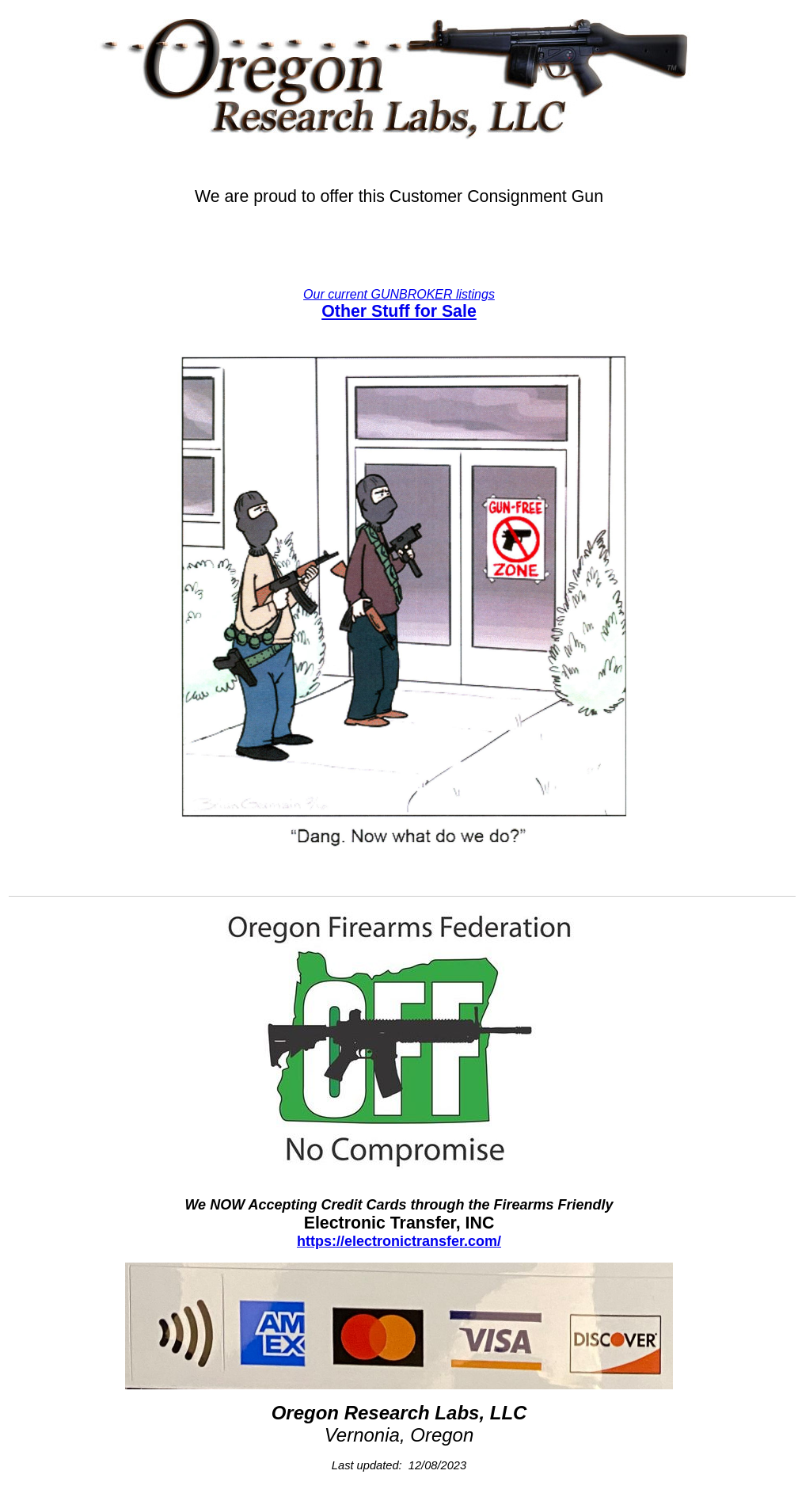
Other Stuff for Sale (399, 311)
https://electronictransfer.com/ (399, 1241)
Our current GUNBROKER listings (399, 294)
